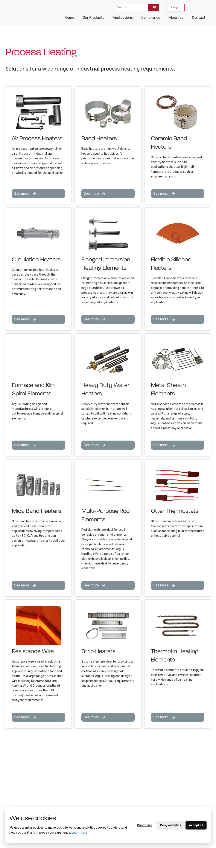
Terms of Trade (15, 783)
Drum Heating (70, 805)
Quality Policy (18, 804)
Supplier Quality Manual (44, 777)
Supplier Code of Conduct (44, 794)
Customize (144, 825)
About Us (15, 766)
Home (69, 17)
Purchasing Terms (16, 794)
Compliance (150, 17)
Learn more (79, 832)
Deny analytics (170, 825)
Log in (175, 7)
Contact (198, 17)
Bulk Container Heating (71, 770)
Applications (123, 17)
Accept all (196, 825)
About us (176, 17)
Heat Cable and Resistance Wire (72, 789)
